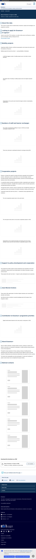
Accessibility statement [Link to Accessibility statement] (5, 503)
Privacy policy (3, 542)
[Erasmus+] (3, 3)
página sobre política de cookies (26, 550)
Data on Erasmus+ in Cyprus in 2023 (11, 463)
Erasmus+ (3, 496)
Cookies (2, 540)
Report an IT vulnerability (6, 535)
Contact (2, 533)
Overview (2, 10)
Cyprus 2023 (7, 10)
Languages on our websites (6, 537)
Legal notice (3, 544)
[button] (4, 480)
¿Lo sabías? (33, 0)
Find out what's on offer (5, 38)
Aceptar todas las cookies (9, 556)
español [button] (29, 4)
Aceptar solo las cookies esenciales (22, 556)
